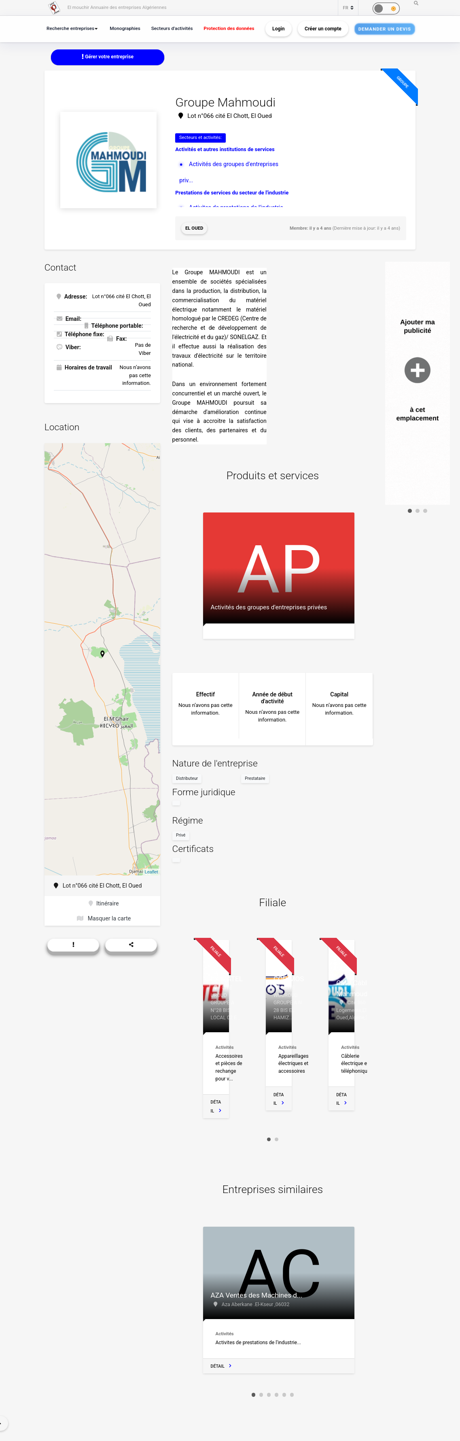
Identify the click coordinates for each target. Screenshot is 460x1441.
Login (278, 29)
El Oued (194, 228)
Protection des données (229, 28)
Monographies (125, 28)
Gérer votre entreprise (108, 57)
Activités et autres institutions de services (225, 149)
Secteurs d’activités (172, 28)
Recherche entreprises (70, 28)
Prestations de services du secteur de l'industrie (231, 193)
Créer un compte (323, 29)
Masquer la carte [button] (104, 918)
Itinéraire (104, 903)
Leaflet (151, 871)
